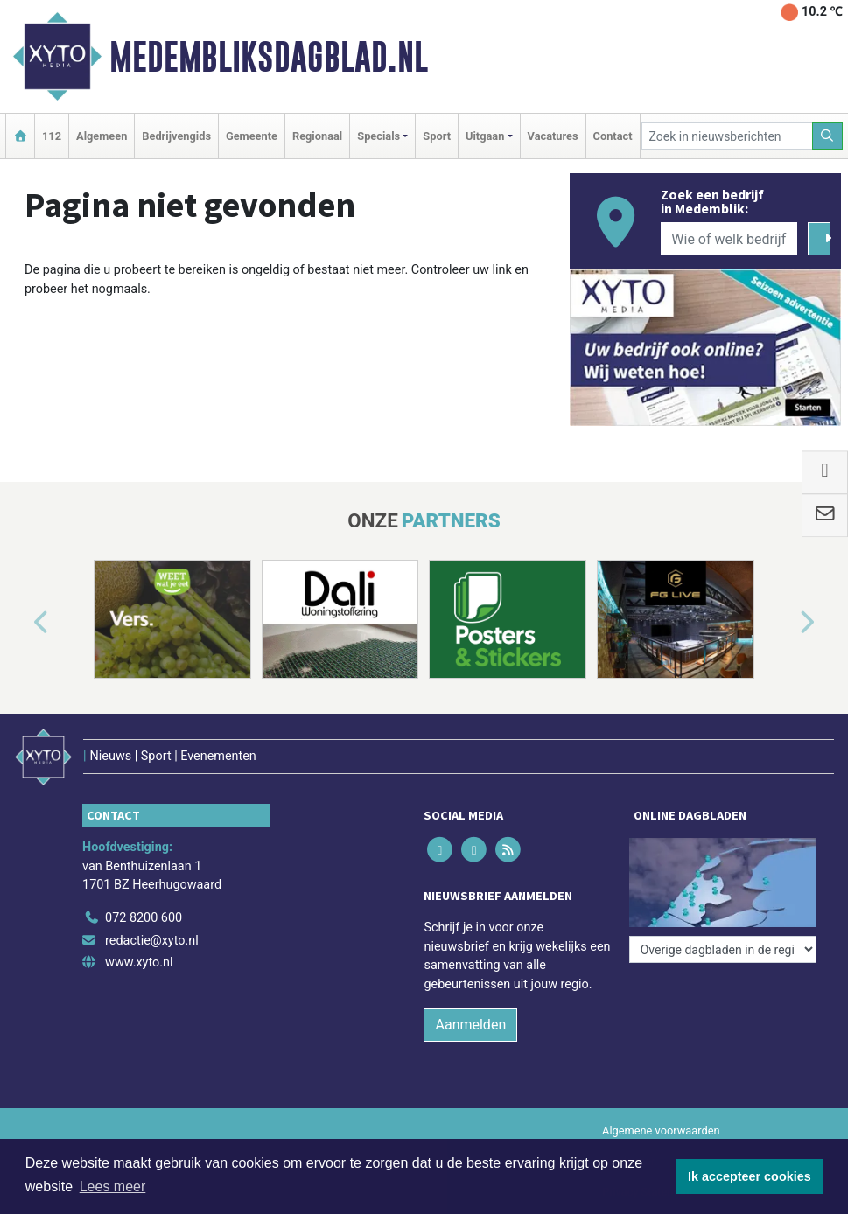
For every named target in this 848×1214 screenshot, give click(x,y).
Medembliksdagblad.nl (268, 57)
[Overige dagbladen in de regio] (722, 949)
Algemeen (101, 136)
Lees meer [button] (113, 1186)
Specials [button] (378, 136)
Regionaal (317, 136)
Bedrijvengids (176, 136)
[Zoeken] (828, 136)
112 (51, 136)
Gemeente (251, 136)
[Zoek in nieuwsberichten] (727, 136)
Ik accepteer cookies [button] (749, 1176)
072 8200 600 (143, 917)
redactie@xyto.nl (152, 940)
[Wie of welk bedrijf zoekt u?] (729, 238)
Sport (437, 136)
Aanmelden (470, 1024)
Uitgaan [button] (485, 136)
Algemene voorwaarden (660, 1130)
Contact (613, 136)
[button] (21, 622)
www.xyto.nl (138, 962)
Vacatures (553, 136)
